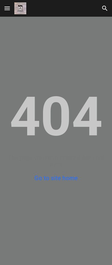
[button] (7, 8)
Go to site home (56, 178)
